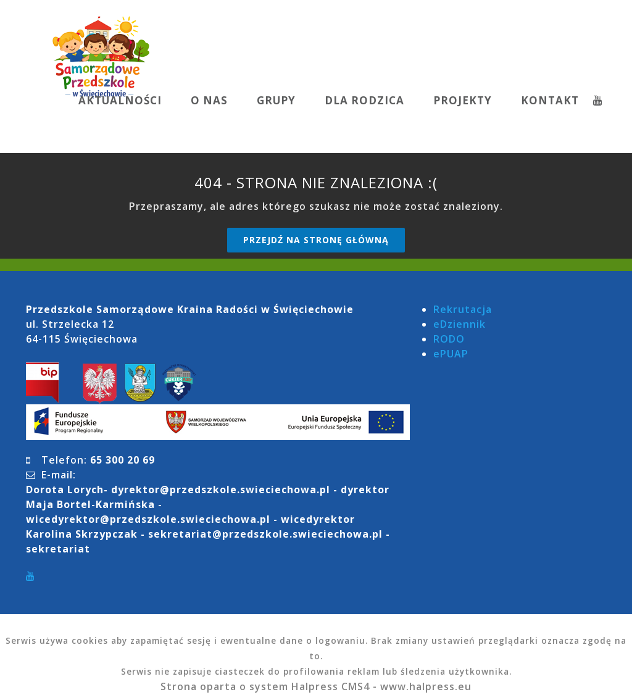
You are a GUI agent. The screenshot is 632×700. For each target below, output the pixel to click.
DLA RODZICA (364, 100)
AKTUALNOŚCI (120, 100)
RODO (449, 339)
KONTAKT (550, 100)
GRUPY (276, 100)
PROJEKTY (462, 100)
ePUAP (450, 353)
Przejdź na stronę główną (316, 240)
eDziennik (459, 324)
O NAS (209, 100)
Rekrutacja (462, 309)
